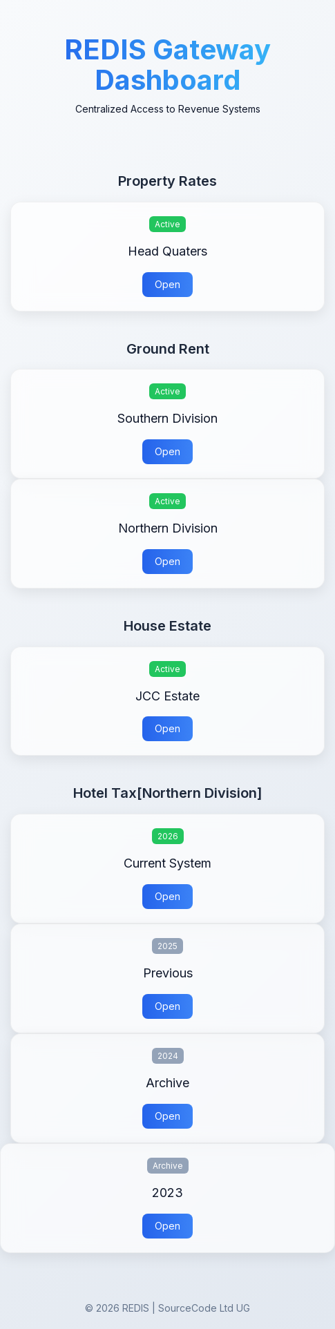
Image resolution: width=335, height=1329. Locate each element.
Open (167, 284)
